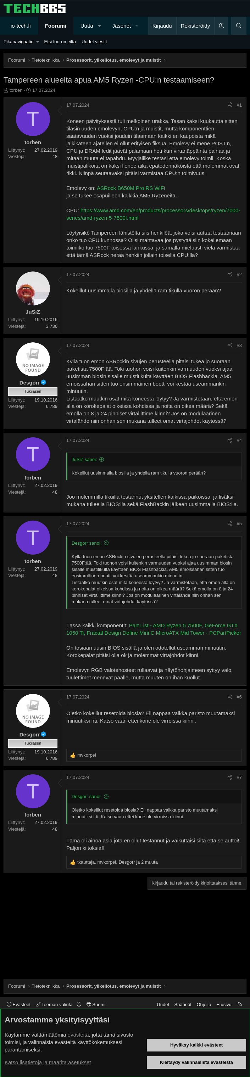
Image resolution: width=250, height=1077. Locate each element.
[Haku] (238, 26)
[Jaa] (229, 105)
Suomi (96, 1004)
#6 (239, 697)
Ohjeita (203, 1004)
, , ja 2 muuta (117, 862)
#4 (239, 440)
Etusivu (224, 1004)
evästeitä (78, 1035)
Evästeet (18, 1004)
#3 (239, 345)
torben (16, 90)
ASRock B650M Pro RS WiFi (131, 188)
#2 (239, 274)
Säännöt (182, 1004)
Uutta (86, 26)
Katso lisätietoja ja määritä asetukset (48, 1062)
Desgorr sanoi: (87, 543)
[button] (99, 26)
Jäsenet (121, 26)
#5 (239, 523)
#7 (239, 777)
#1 (239, 105)
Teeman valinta (55, 1004)
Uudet (163, 1004)
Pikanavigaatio (19, 41)
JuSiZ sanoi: (84, 459)
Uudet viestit (94, 41)
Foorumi (55, 26)
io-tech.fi (21, 26)
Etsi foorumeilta (60, 41)
